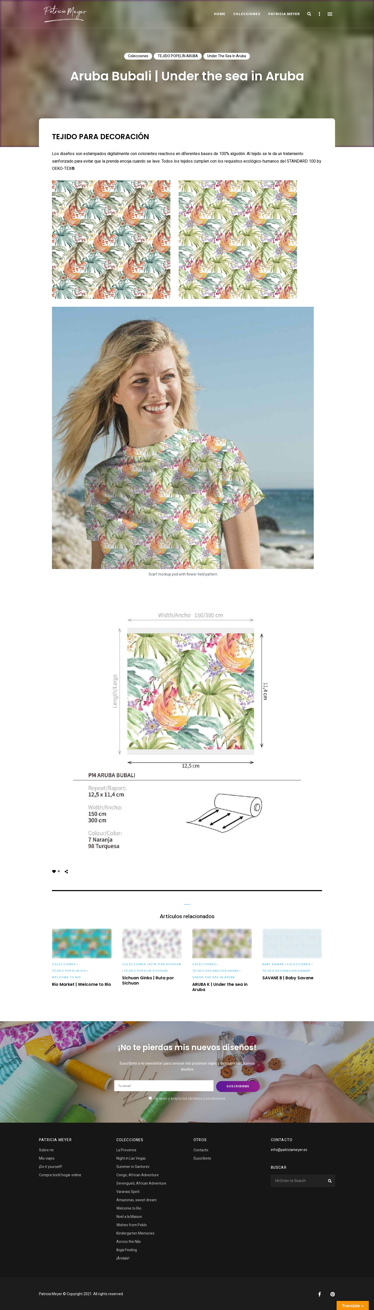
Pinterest (332, 1293)
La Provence (126, 1149)
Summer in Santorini (132, 1165)
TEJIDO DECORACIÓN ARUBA (215, 971)
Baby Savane (273, 964)
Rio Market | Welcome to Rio (81, 984)
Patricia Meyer (284, 13)
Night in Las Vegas (131, 1157)
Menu (330, 14)
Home (219, 13)
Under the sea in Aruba (226, 56)
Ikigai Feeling (126, 1249)
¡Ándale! (122, 1257)
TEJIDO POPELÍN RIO (69, 971)
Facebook (319, 1293)
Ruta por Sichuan (165, 964)
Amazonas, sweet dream (136, 1199)
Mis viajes (47, 1157)
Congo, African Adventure (137, 1174)
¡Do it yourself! (50, 1165)
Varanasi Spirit (127, 1190)
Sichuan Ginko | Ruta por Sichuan (148, 980)
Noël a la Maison (129, 1215)
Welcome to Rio (66, 977)
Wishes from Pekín (131, 1224)
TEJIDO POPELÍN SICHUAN (146, 971)
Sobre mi (46, 1149)
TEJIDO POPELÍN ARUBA (178, 56)
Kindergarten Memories (135, 1232)
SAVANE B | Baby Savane (287, 978)
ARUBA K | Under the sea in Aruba (220, 987)
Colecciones (138, 56)
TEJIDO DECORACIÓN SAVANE (286, 971)
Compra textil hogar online (60, 1174)
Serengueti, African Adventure (141, 1182)
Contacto (200, 1149)
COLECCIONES (247, 13)
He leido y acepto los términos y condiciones (189, 1098)
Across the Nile (128, 1240)
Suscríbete (202, 1157)
